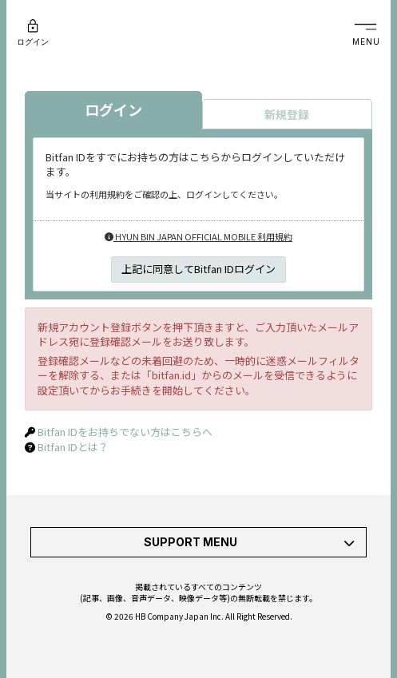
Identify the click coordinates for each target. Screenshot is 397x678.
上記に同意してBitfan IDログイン (198, 268)
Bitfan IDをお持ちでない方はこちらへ (125, 431)
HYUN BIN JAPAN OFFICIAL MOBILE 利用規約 (198, 236)
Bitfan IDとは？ (73, 446)
